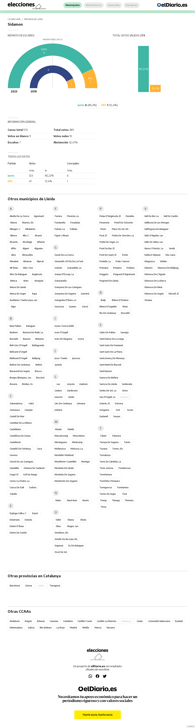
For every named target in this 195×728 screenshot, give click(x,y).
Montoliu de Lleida (64, 468)
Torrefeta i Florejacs (109, 481)
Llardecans (72, 390)
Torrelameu (123, 487)
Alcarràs (14, 242)
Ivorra (81, 339)
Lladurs (58, 390)
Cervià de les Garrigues (21, 461)
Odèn (58, 519)
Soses (130, 410)
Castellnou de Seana (20, 435)
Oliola (83, 519)
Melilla (85, 627)
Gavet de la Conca (64, 255)
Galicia (31, 627)
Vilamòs (148, 267)
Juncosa (76, 358)
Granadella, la (74, 267)
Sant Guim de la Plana (110, 351)
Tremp (103, 500)
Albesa (13, 235)
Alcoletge (27, 242)
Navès (85, 500)
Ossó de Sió (61, 552)
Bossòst (40, 377)
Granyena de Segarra (65, 293)
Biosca (38, 371)
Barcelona (15, 585)
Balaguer (30, 326)
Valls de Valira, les (153, 242)
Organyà (59, 545)
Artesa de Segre (18, 293)
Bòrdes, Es (27, 384)
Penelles (130, 216)
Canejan (29, 410)
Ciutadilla (14, 468)
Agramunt (39, 216)
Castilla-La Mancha (106, 621)
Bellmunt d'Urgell (18, 358)
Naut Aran (72, 500)
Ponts (125, 255)
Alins (13, 255)
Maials (58, 429)
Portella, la (105, 261)
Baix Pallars (15, 326)
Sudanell (103, 416)
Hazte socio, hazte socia (97, 714)
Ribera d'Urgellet (108, 306)
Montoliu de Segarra (65, 474)
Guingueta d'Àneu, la (65, 300)
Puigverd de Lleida (108, 280)
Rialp (103, 300)
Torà (124, 494)
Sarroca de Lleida (108, 384)
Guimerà (85, 293)
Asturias (41, 621)
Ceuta (140, 621)
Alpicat (40, 261)
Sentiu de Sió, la (107, 390)
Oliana (71, 519)
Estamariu (15, 519)
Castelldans (15, 429)
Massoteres (79, 435)
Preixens (117, 267)
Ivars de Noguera (63, 339)
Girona (28, 585)
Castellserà (15, 442)
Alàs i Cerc (28, 267)
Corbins (32, 487)
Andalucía (15, 621)
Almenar (27, 261)
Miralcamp (77, 442)
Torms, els (117, 448)
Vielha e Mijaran (152, 255)
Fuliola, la (60, 229)
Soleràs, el (104, 403)
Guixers (72, 306)
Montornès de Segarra (66, 481)
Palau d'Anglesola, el (110, 216)
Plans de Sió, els (120, 229)
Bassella (14, 339)
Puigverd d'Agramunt (124, 274)
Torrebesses (124, 468)
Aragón (28, 621)
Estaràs (28, 519)
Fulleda (73, 229)
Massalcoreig (61, 435)
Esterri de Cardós (18, 532)
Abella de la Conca (19, 216)
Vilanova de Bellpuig (167, 267)
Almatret (14, 261)
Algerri (26, 248)
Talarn (103, 435)
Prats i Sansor (122, 261)
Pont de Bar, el (107, 248)
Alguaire (38, 248)
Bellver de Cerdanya (20, 364)
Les (58, 384)
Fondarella (60, 222)
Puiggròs (103, 274)
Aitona (13, 222)
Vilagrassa (149, 261)
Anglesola (37, 274)
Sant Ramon (105, 371)
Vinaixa (148, 300)
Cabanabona (16, 403)
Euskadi (179, 621)
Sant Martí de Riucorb (110, 364)
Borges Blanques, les (20, 377)
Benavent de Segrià (20, 371)
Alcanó (38, 235)
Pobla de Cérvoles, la (123, 235)
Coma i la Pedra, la (19, 481)
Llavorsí (58, 397)
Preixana (103, 267)
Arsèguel (38, 280)
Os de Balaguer (76, 545)
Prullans (131, 267)
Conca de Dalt (17, 487)
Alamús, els (28, 222)
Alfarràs (41, 242)
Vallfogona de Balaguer (156, 229)
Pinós (103, 229)
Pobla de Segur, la (109, 242)
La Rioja (61, 627)
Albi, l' (26, 235)
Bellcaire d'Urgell (18, 351)
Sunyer (116, 416)
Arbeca (13, 280)
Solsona (119, 403)
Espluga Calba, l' (18, 513)
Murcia (98, 627)
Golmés (58, 267)
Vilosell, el (173, 293)
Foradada (75, 222)
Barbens (14, 332)
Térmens (129, 500)
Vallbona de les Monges (156, 222)
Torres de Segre (107, 494)
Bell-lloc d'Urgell (18, 345)
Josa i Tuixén (61, 358)
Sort (118, 410)
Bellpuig (36, 358)
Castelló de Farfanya (20, 448)
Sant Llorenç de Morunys (112, 358)
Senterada (127, 384)
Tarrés (127, 442)
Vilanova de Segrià (154, 293)
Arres (26, 280)
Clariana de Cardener (34, 468)
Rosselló (125, 313)
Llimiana (81, 403)
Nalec (58, 500)
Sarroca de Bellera (108, 377)
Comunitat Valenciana (159, 621)
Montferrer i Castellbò (65, 461)
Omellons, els (61, 532)
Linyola (71, 384)
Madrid (73, 627)
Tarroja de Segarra (109, 442)
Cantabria (68, 621)
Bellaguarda (38, 345)
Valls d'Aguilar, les (153, 235)
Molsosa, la (77, 448)
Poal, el (103, 235)
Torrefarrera (105, 474)
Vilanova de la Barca (155, 280)
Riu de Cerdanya (107, 313)
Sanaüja (124, 332)
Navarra (111, 627)
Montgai (85, 461)
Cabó (31, 403)
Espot (35, 513)
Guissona (59, 306)
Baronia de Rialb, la (33, 332)
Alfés (13, 248)
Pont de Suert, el (107, 255)
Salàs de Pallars (107, 332)
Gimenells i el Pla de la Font (69, 261)
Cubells (13, 494)
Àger (13, 306)
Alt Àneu (14, 267)
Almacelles (27, 255)
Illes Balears (46, 627)
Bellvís (39, 364)
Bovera (13, 384)
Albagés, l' (15, 229)
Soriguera (104, 410)
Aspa (34, 293)
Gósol (85, 306)
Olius (58, 526)
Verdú (172, 248)
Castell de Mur (17, 416)
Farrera (58, 216)
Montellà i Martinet (64, 455)
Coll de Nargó (30, 474)
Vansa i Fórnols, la (153, 248)
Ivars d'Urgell (61, 332)
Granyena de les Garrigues (68, 287)
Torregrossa (105, 487)
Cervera (13, 455)
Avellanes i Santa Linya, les (23, 300)
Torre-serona (106, 468)
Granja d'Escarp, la (64, 274)
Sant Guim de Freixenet (111, 345)
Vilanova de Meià (153, 287)
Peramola (104, 222)
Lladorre (83, 384)
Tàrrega (116, 500)
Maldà (71, 429)
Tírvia (103, 506)
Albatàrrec (30, 229)
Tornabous (105, 455)
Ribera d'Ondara (120, 300)
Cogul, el (14, 474)
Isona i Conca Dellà (64, 326)
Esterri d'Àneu (17, 526)
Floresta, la (73, 216)
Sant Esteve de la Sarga (111, 339)
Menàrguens (61, 442)
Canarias (54, 621)
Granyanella (61, 280)
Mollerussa (60, 448)
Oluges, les (72, 526)
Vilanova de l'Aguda (154, 274)
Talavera (116, 435)
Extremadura (16, 627)
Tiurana (103, 448)
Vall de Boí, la (151, 216)
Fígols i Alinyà (62, 235)
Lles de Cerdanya (63, 403)
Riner (125, 306)
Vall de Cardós (171, 216)
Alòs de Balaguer (18, 274)
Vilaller (163, 261)
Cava (39, 448)
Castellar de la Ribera (21, 423)
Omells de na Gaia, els (66, 539)
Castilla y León (85, 621)
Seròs (125, 390)
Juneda (58, 364)
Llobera (58, 410)
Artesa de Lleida (18, 287)
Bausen (27, 339)
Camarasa (15, 410)
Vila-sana (170, 255)
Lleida (71, 397)
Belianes (39, 339)
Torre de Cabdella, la (110, 461)
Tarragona (55, 585)
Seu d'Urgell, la (107, 397)
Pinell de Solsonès (123, 222)
